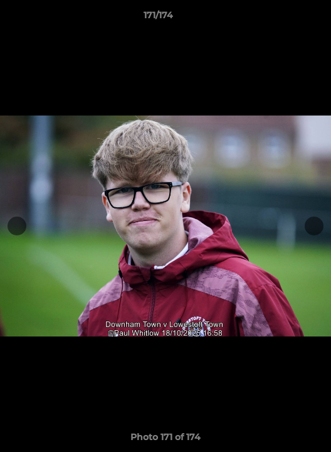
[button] (285, 18)
